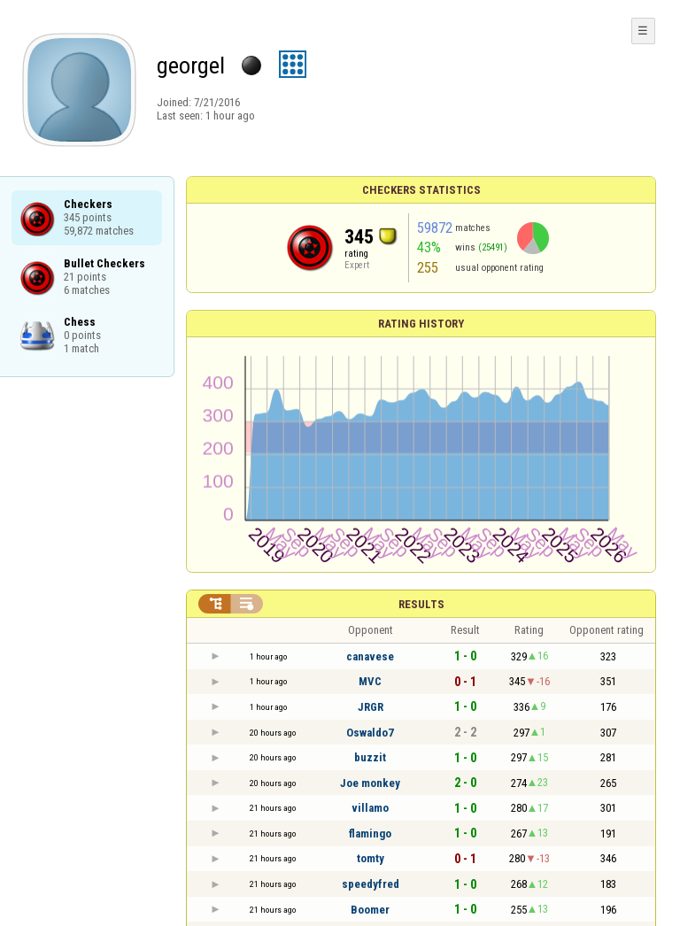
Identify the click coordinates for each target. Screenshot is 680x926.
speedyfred (370, 884)
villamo (370, 807)
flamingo (370, 833)
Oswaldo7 (370, 732)
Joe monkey (370, 783)
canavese (370, 656)
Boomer (370, 909)
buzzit (370, 757)
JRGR (370, 707)
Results (421, 604)
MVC (370, 681)
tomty (370, 858)
